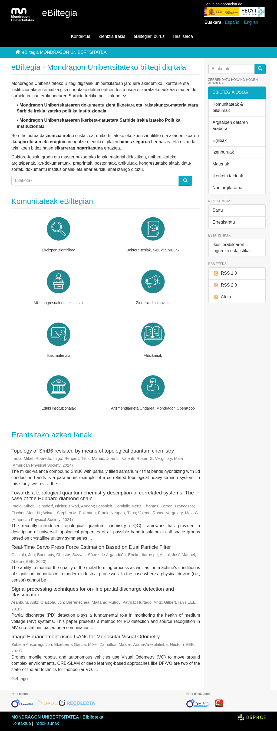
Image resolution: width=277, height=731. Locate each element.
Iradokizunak (46, 723)
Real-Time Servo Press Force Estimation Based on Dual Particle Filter (91, 547)
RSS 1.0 (225, 273)
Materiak (221, 164)
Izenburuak (223, 152)
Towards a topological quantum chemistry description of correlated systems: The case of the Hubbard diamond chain (102, 495)
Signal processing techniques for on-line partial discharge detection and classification (92, 591)
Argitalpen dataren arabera (230, 125)
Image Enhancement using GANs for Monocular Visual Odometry (85, 636)
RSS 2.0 (225, 285)
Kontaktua (80, 36)
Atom (222, 297)
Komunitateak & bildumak (228, 107)
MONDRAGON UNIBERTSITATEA (45, 717)
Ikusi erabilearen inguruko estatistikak (232, 247)
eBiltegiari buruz (149, 36)
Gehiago (19, 678)
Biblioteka (93, 717)
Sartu (218, 210)
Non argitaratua (227, 187)
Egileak (220, 140)
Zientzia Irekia (112, 36)
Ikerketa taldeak (228, 176)
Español (232, 22)
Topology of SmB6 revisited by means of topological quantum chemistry (92, 451)
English (251, 22)
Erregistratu (224, 222)
